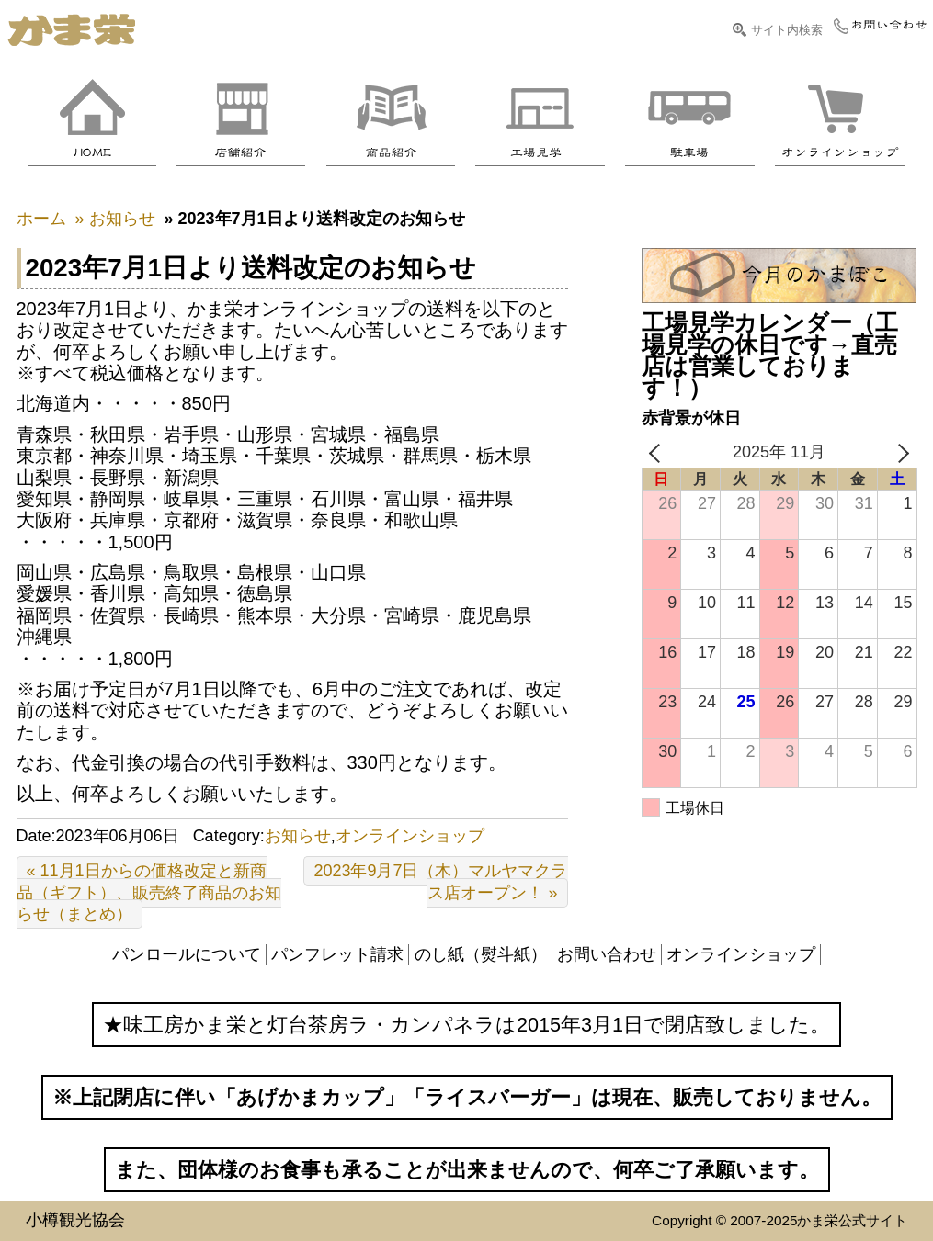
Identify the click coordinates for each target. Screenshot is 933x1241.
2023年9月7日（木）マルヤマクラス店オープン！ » (440, 881)
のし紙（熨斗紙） (481, 954)
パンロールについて (186, 954)
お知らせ (298, 836)
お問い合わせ (606, 954)
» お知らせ (115, 218)
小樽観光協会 (75, 1220)
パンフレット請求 (337, 954)
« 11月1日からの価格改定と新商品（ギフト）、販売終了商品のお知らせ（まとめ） (149, 892)
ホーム (41, 218)
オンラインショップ (410, 836)
